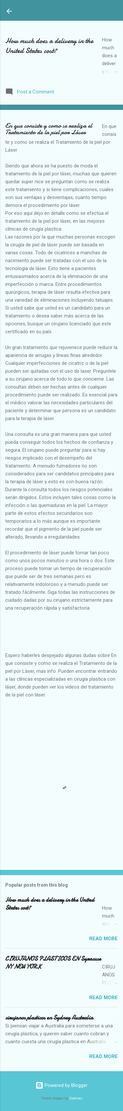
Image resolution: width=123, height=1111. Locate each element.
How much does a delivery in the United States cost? (49, 46)
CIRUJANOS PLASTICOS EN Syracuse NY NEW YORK (53, 963)
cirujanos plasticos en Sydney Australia (49, 1018)
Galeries (75, 1098)
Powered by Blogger (61, 1085)
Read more (103, 939)
